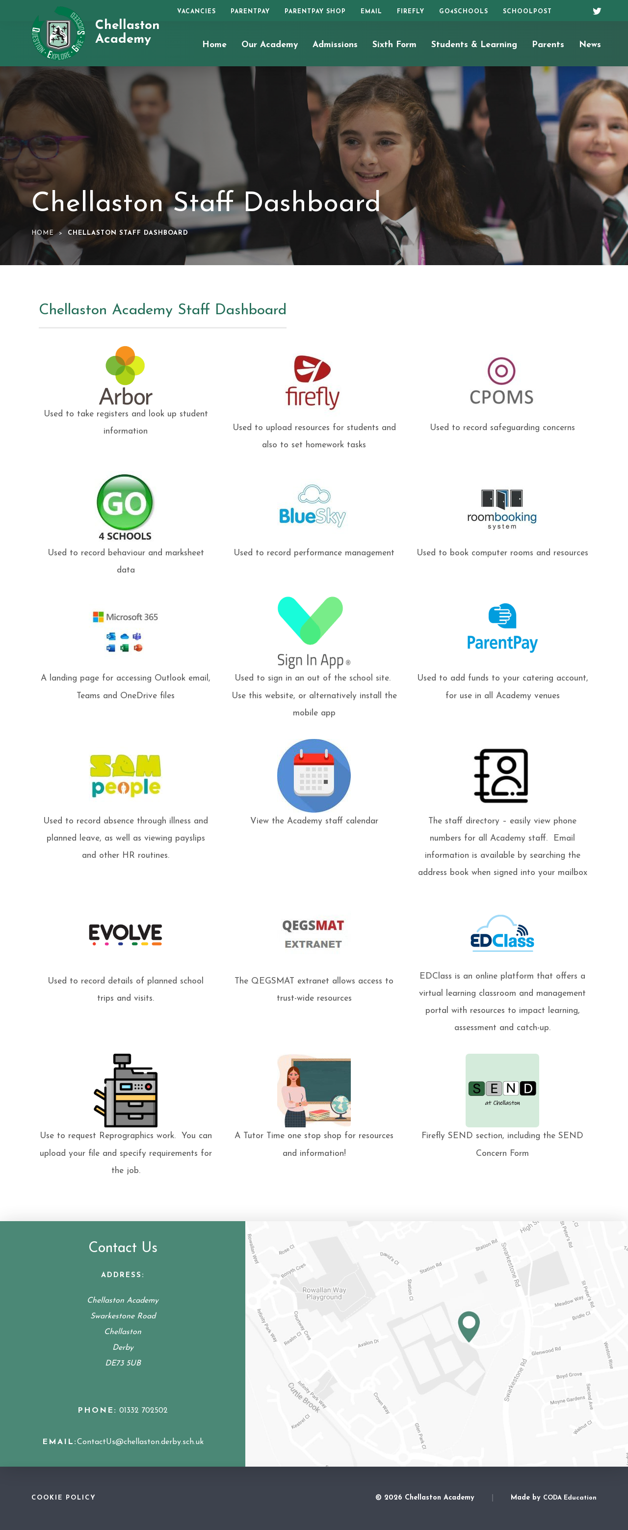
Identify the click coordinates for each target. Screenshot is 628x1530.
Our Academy (269, 45)
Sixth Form (394, 45)
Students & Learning (474, 45)
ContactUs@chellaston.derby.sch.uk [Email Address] (140, 1442)
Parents (548, 45)
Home (214, 45)
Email (371, 12)
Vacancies (196, 12)
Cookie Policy (63, 1498)
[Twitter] (594, 10)
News (590, 45)
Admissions (335, 45)
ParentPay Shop (315, 12)
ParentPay (250, 12)
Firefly (410, 12)
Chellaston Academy (127, 33)
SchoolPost (527, 12)
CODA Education (570, 1498)
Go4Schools (463, 12)
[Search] (572, 10)
